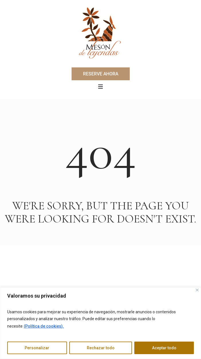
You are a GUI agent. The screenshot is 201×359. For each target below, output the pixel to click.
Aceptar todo (164, 348)
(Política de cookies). (44, 326)
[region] (100, 323)
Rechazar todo (101, 348)
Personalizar (37, 348)
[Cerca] (197, 290)
